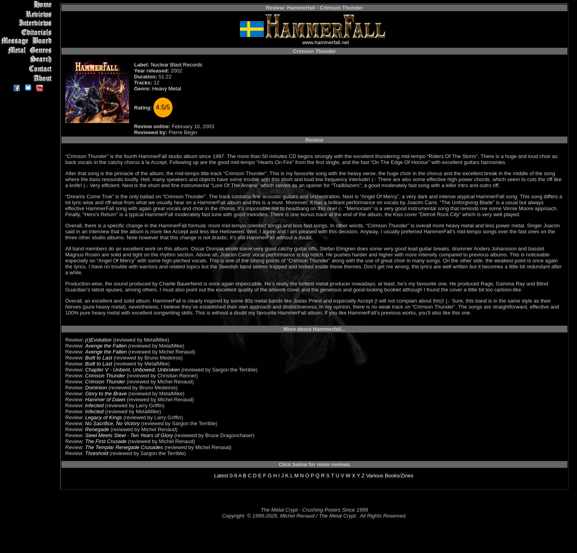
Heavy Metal (166, 89)
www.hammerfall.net (325, 42)
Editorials (28, 32)
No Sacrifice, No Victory (112, 423)
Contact (28, 68)
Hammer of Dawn (105, 400)
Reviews (28, 13)
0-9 (233, 476)
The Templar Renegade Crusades (124, 447)
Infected (94, 405)
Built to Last (98, 358)
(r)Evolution (98, 340)
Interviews (28, 22)
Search (28, 59)
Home (28, 4)
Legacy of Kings (103, 417)
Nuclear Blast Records (176, 65)
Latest (221, 476)
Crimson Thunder (105, 376)
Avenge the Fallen (106, 346)
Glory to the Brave (106, 394)
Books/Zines (399, 476)
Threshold (96, 453)
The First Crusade (106, 441)
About (28, 77)
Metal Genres (28, 50)
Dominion (96, 388)
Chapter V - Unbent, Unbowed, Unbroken (132, 370)
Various (374, 476)
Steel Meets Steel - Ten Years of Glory (129, 435)
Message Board (28, 41)
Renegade (97, 429)
